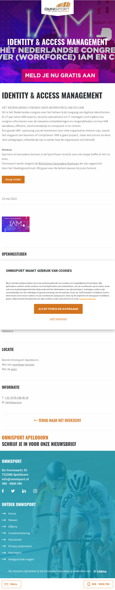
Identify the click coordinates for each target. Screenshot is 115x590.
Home (12, 513)
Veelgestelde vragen (21, 559)
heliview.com (13, 402)
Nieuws (12, 520)
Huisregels (15, 552)
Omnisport (57, 7)
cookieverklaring (87, 298)
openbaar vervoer (23, 364)
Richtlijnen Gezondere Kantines (58, 163)
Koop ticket (13, 179)
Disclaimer (15, 539)
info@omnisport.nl (15, 479)
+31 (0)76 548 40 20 (16, 397)
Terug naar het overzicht (57, 420)
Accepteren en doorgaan (58, 309)
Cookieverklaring (19, 533)
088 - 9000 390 (12, 483)
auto (14, 369)
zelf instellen (58, 319)
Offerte (12, 526)
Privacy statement (20, 546)
